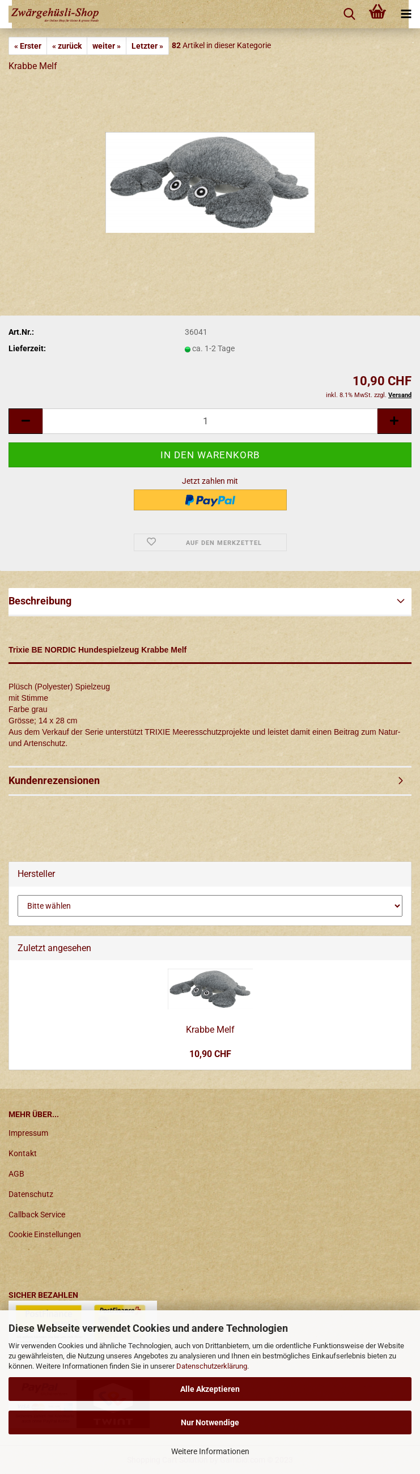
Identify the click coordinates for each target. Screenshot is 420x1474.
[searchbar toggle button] (349, 14)
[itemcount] (210, 421)
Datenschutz (31, 1194)
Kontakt (23, 1153)
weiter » (106, 45)
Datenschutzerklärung (211, 1366)
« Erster (27, 45)
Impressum (28, 1133)
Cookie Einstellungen (45, 1234)
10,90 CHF (210, 1054)
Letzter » (147, 45)
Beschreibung (40, 601)
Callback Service (37, 1214)
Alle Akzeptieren (210, 1389)
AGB (16, 1173)
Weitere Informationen (210, 1451)
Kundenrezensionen (54, 780)
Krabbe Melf (210, 1029)
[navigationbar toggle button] (406, 14)
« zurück (67, 45)
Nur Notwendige (210, 1422)
